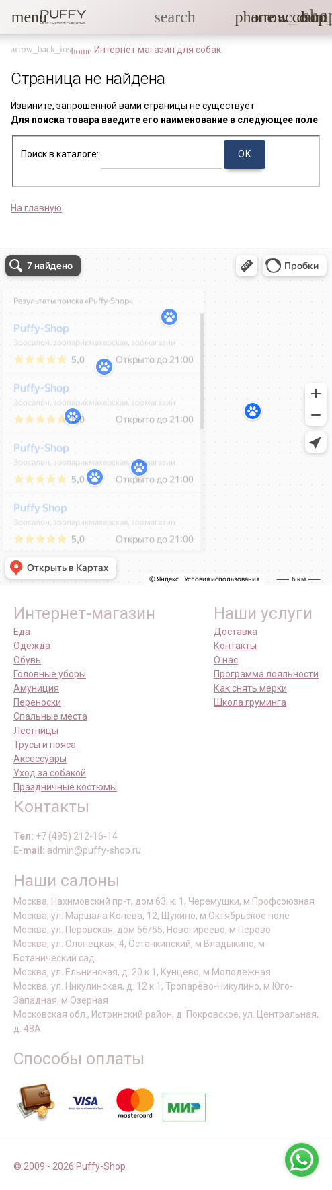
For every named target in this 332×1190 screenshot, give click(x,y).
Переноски (37, 702)
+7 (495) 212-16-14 (77, 836)
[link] (285, 17)
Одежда (31, 645)
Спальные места (50, 716)
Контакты (235, 645)
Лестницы (35, 730)
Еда (21, 631)
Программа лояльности (266, 674)
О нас (226, 660)
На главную (36, 207)
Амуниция (36, 688)
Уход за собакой (49, 773)
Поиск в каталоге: (60, 154)
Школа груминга (250, 702)
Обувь (27, 660)
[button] (19, 16)
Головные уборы (49, 674)
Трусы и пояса (44, 744)
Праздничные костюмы (65, 787)
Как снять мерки (250, 688)
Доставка (235, 631)
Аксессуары (40, 758)
